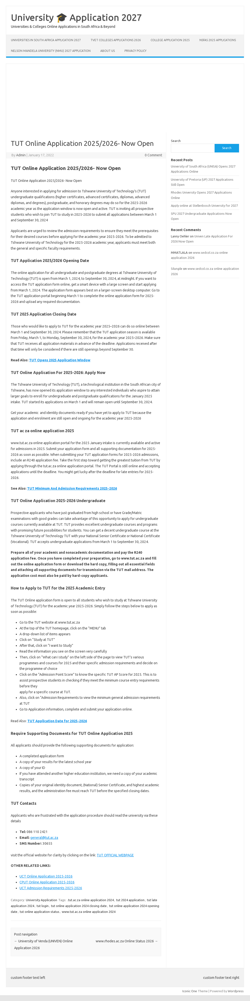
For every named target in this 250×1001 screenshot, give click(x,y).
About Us (107, 50)
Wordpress (236, 991)
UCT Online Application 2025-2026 (46, 876)
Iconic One (189, 991)
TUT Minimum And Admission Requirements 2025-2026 (72, 488)
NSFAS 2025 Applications (217, 40)
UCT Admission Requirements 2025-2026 (51, 888)
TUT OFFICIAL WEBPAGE (115, 855)
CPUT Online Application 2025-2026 (47, 882)
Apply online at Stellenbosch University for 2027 (204, 205)
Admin (21, 155)
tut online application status (39, 911)
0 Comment (153, 155)
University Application (41, 900)
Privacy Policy (135, 50)
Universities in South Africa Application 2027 (46, 40)
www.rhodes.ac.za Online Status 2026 (127, 941)
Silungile (176, 268)
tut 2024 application (130, 900)
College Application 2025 (170, 40)
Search (176, 140)
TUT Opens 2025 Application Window (59, 360)
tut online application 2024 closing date (79, 905)
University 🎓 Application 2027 (76, 17)
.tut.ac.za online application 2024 (90, 900)
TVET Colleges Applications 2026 (116, 40)
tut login (43, 905)
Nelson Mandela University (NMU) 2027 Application (51, 50)
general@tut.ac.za (44, 838)
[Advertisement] (125, 98)
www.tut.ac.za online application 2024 (88, 911)
